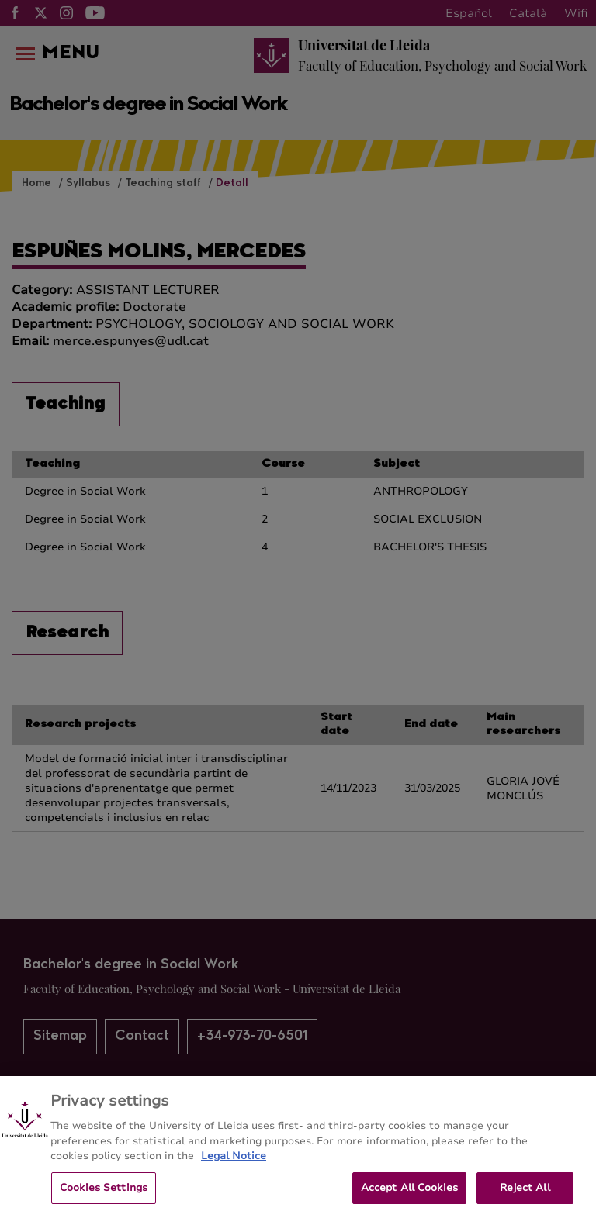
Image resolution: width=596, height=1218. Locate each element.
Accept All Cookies (409, 1197)
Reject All (524, 1197)
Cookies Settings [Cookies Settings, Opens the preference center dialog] (103, 1197)
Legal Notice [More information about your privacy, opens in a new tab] (233, 1166)
